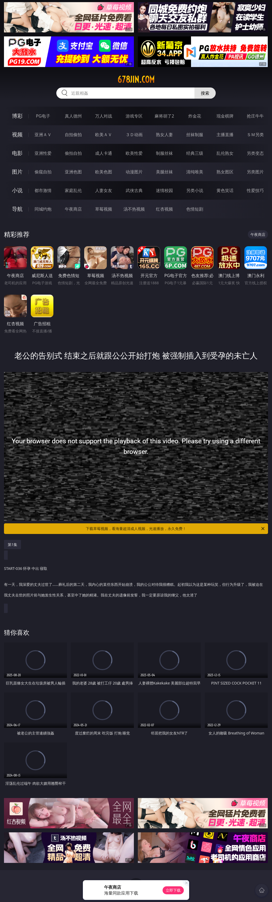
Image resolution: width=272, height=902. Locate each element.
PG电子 (43, 116)
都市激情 (43, 190)
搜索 (205, 93)
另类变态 (255, 153)
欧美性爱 (134, 153)
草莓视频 (103, 209)
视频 (17, 134)
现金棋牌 (224, 116)
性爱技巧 (255, 190)
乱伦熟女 (224, 153)
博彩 (17, 115)
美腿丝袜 (164, 172)
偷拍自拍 (73, 153)
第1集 (12, 544)
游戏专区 (134, 116)
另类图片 (255, 172)
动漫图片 (134, 172)
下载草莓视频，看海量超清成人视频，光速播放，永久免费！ (175, 528)
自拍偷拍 (73, 134)
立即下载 (173, 890)
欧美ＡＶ (103, 134)
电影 (17, 153)
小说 (17, 190)
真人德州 (73, 116)
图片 (17, 171)
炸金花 (194, 116)
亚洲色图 (73, 172)
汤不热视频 (134, 209)
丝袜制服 (194, 134)
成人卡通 (103, 153)
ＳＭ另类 (255, 134)
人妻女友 (103, 190)
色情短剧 (194, 209)
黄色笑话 (224, 190)
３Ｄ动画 (134, 134)
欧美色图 (103, 172)
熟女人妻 (164, 134)
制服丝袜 (164, 153)
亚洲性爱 (43, 153)
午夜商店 (73, 209)
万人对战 (103, 116)
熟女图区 (224, 172)
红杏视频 (164, 209)
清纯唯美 (194, 172)
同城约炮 (43, 209)
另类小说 (194, 190)
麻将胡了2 (164, 116)
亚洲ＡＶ (43, 134)
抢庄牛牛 (255, 116)
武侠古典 (134, 190)
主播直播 (224, 134)
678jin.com (136, 79)
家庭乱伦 (73, 190)
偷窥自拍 (43, 172)
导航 (17, 208)
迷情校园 (164, 190)
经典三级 (194, 153)
